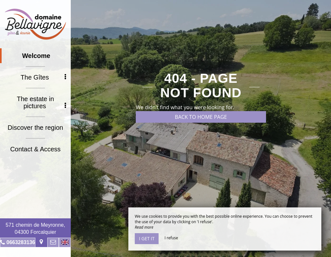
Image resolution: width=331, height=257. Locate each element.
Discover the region (35, 127)
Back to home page (201, 116)
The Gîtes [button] (43, 77)
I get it (146, 238)
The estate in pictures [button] (41, 102)
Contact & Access (35, 149)
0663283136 (20, 242)
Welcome (36, 55)
